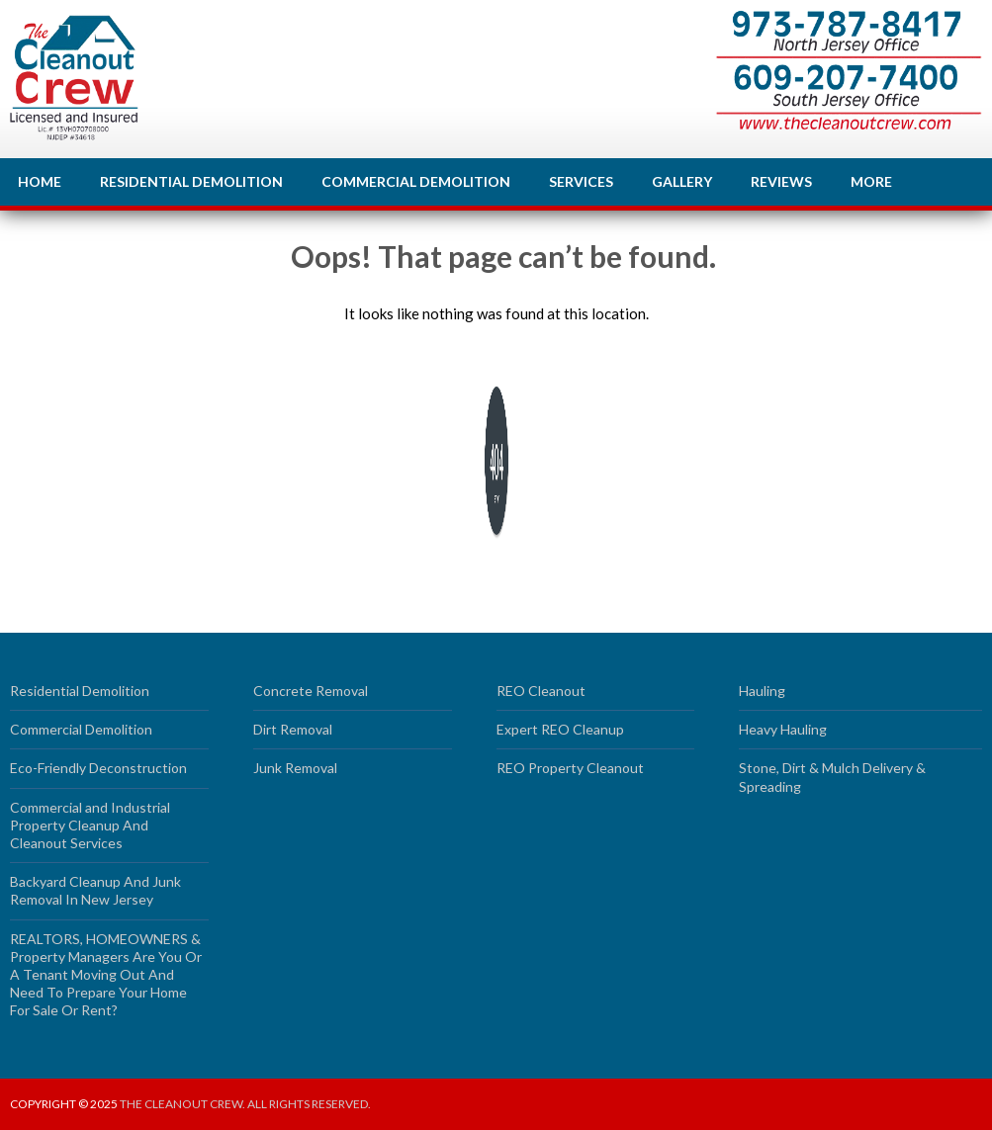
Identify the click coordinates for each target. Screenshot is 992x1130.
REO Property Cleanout (570, 767)
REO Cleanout (541, 690)
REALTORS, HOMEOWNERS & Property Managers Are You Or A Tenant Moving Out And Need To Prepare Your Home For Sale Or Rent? (106, 974)
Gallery (682, 181)
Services (581, 181)
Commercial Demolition (415, 181)
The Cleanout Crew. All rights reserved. (245, 1103)
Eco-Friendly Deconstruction (98, 767)
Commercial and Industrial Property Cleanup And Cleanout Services (90, 825)
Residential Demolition (191, 181)
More (871, 181)
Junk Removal (295, 767)
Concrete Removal (310, 690)
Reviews (781, 181)
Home (39, 181)
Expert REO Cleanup (560, 729)
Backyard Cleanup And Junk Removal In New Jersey (95, 890)
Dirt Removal (292, 729)
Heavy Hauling (783, 729)
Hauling (762, 690)
